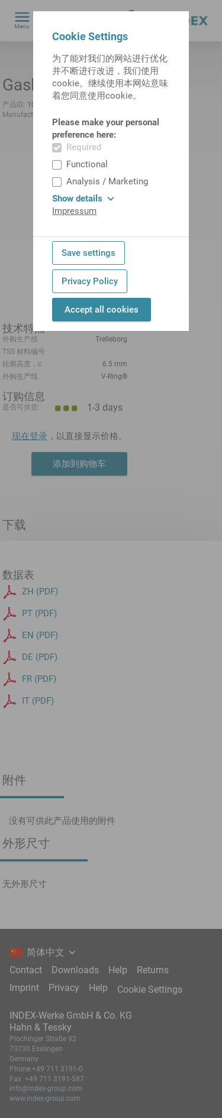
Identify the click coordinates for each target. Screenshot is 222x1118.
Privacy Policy (90, 281)
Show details (83, 198)
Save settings (88, 253)
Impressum (74, 211)
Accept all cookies (102, 309)
